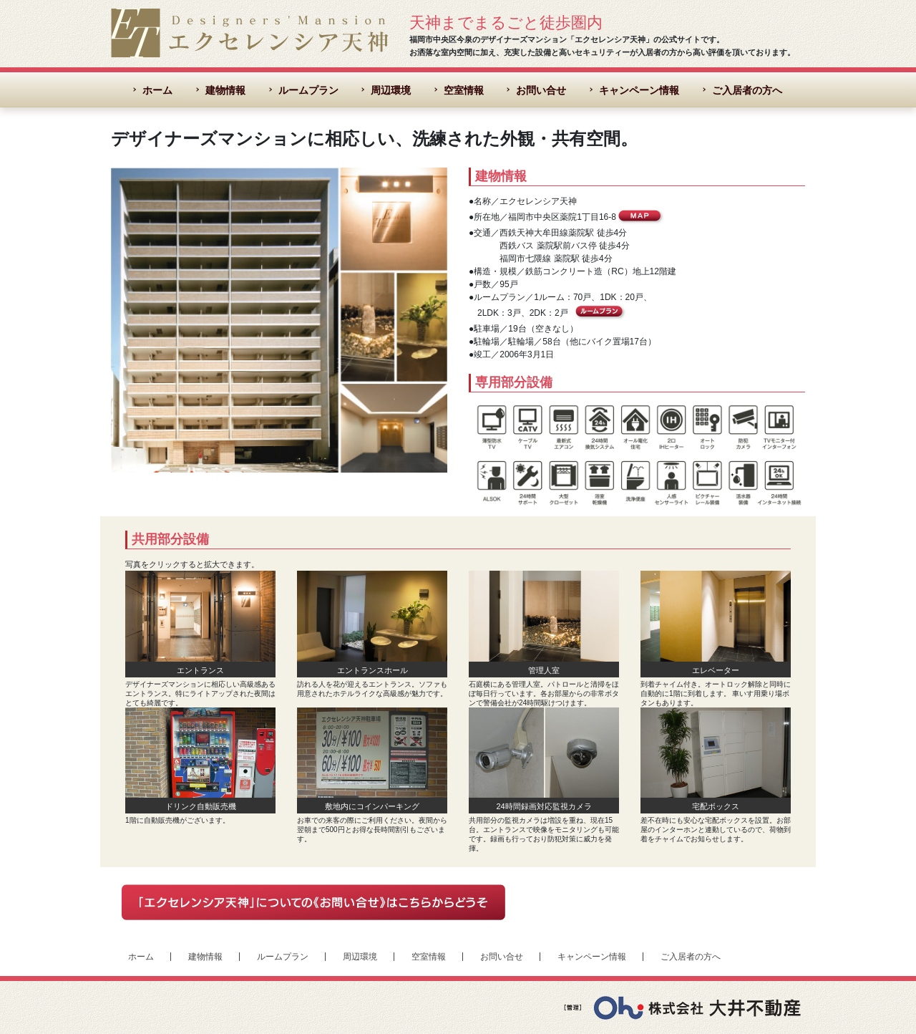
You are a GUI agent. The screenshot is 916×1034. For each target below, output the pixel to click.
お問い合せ (541, 90)
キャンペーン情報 (639, 90)
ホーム (157, 90)
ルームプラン (308, 90)
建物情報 (225, 90)
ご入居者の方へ (747, 90)
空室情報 (464, 90)
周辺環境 (391, 90)
